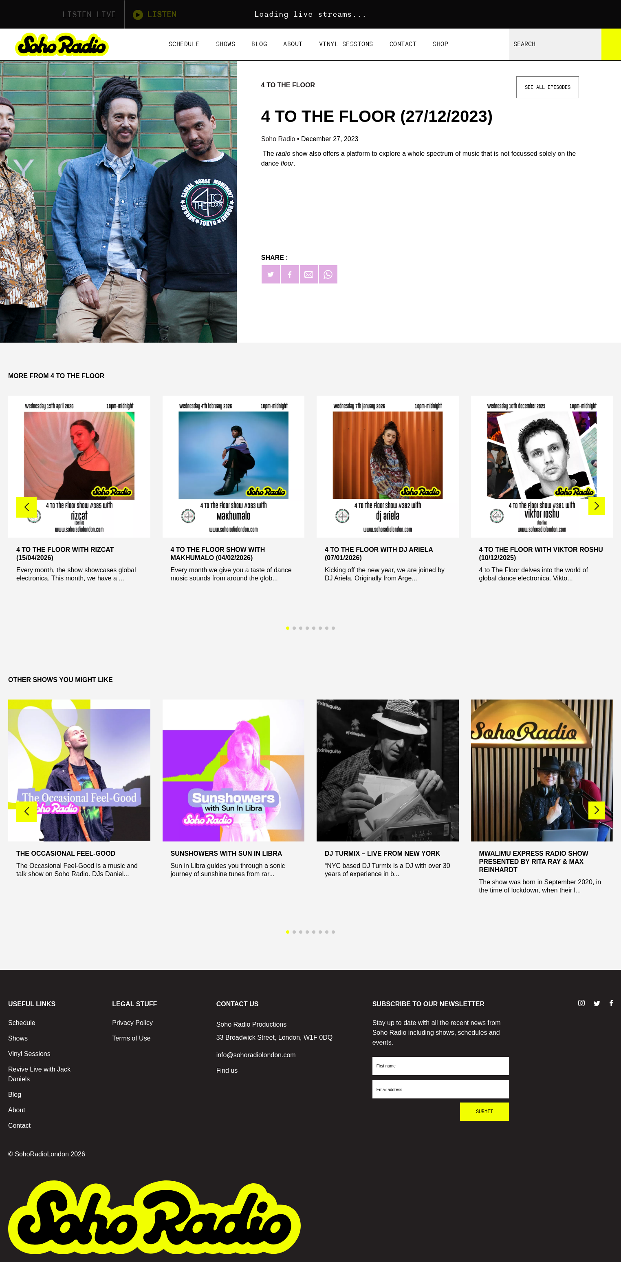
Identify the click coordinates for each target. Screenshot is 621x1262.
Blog (259, 44)
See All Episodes (547, 87)
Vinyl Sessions (346, 44)
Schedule (184, 44)
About (293, 44)
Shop (440, 44)
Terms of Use (131, 1038)
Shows (226, 44)
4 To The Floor (288, 85)
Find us (227, 1070)
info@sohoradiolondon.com (256, 1055)
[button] (596, 506)
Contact (403, 44)
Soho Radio (279, 138)
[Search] (611, 44)
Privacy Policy (132, 1022)
